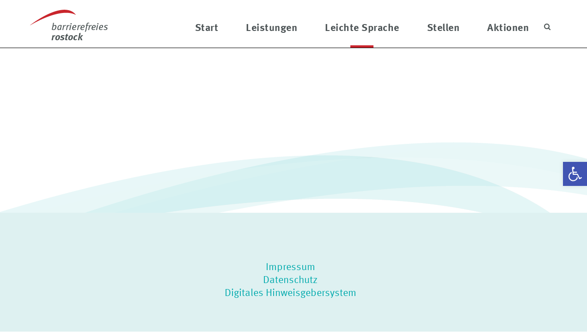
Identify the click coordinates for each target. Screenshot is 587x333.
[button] (575, 174)
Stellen (443, 27)
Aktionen (508, 27)
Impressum (290, 266)
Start (207, 27)
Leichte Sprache (362, 27)
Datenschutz (290, 279)
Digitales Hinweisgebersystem (290, 292)
